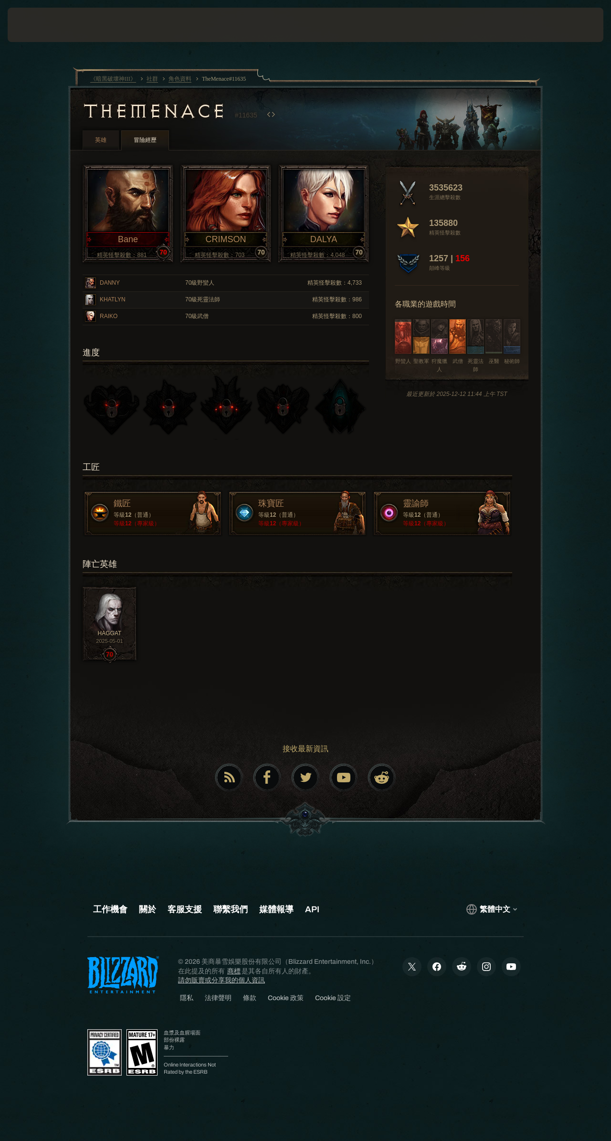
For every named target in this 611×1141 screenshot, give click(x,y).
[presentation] (37, 25)
